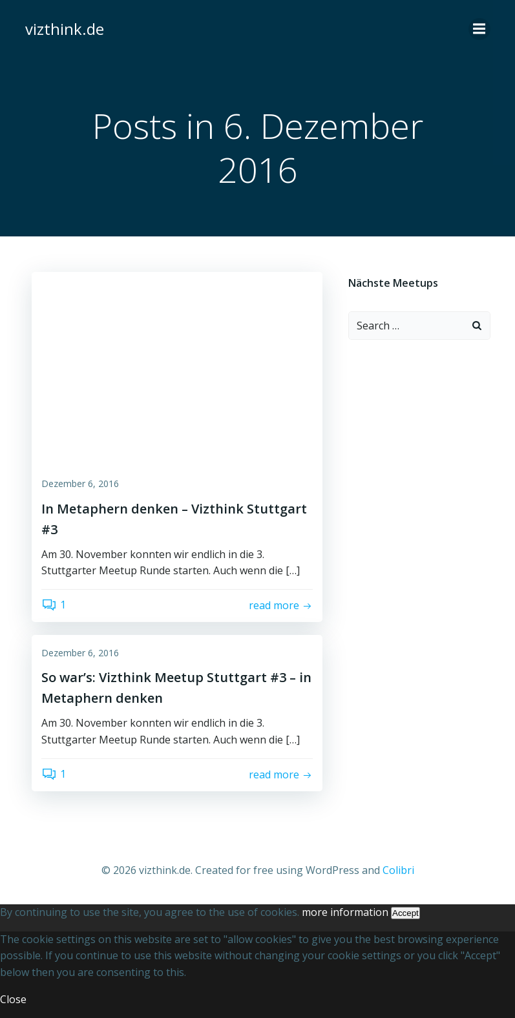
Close (13, 999)
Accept (405, 913)
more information (345, 912)
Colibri (398, 870)
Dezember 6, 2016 (80, 483)
